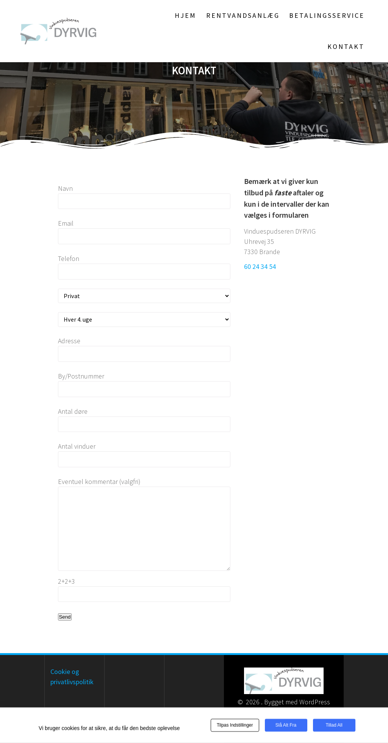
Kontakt (346, 46)
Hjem (185, 15)
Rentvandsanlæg (243, 15)
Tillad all (333, 725)
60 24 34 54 (260, 266)
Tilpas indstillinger (235, 725)
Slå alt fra (285, 725)
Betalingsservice (327, 15)
